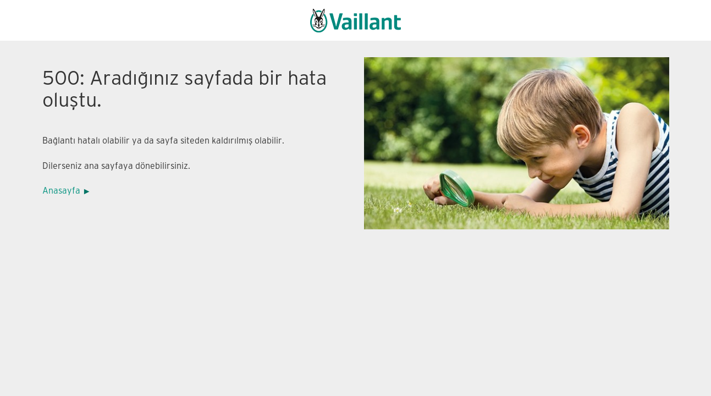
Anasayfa (61, 191)
